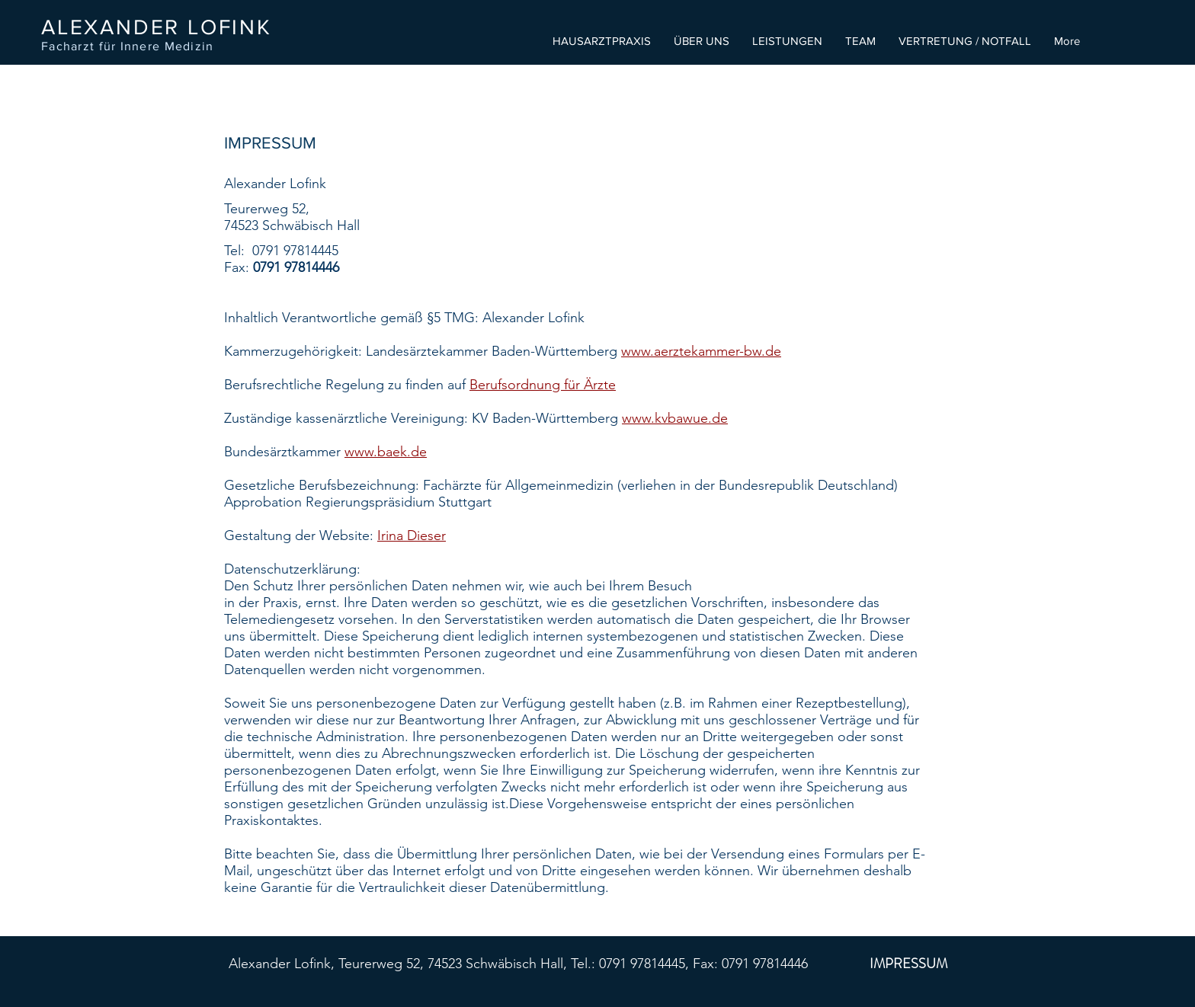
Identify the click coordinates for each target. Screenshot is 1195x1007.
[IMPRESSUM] (908, 964)
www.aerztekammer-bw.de (701, 351)
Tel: (238, 250)
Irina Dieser (411, 535)
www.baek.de (385, 451)
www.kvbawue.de (675, 418)
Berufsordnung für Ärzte (542, 384)
